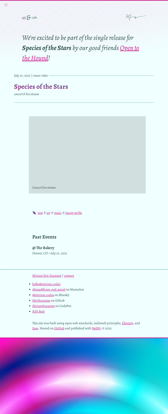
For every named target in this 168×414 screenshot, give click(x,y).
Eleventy (127, 323)
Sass (35, 328)
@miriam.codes (43, 295)
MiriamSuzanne (43, 306)
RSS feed (38, 311)
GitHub (59, 328)
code (34, 17)
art (24, 17)
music (58, 212)
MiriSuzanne (41, 300)
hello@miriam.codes (46, 284)
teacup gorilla (73, 212)
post (40, 212)
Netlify (96, 328)
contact (69, 275)
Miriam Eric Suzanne (46, 275)
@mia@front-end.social (48, 289)
